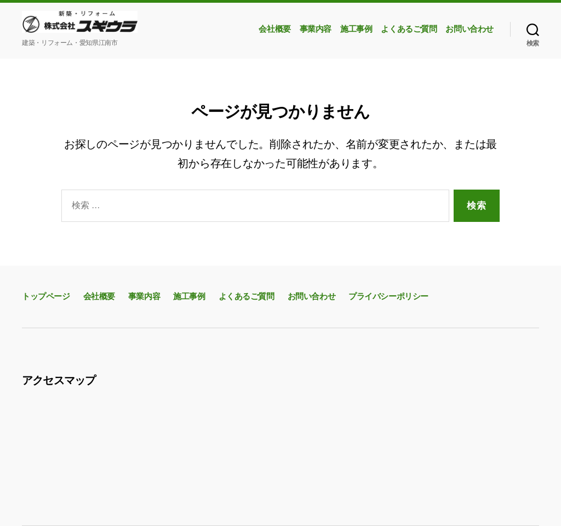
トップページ (46, 296)
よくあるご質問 (409, 29)
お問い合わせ (469, 29)
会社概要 (274, 29)
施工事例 (356, 29)
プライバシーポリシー (388, 296)
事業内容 (315, 29)
